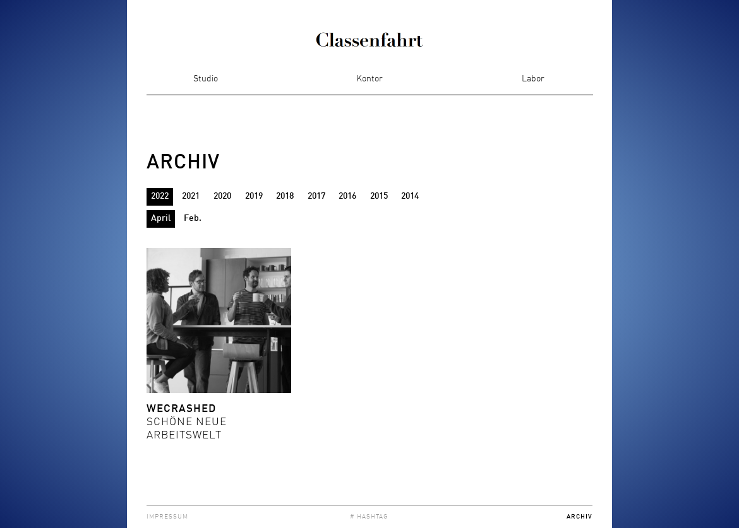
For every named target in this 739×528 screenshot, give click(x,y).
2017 (316, 196)
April (161, 218)
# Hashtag (369, 516)
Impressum (167, 516)
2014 (410, 196)
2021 (191, 196)
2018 (285, 196)
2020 (222, 196)
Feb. (192, 218)
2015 (379, 196)
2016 (347, 196)
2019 (254, 196)
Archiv (579, 516)
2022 (160, 196)
